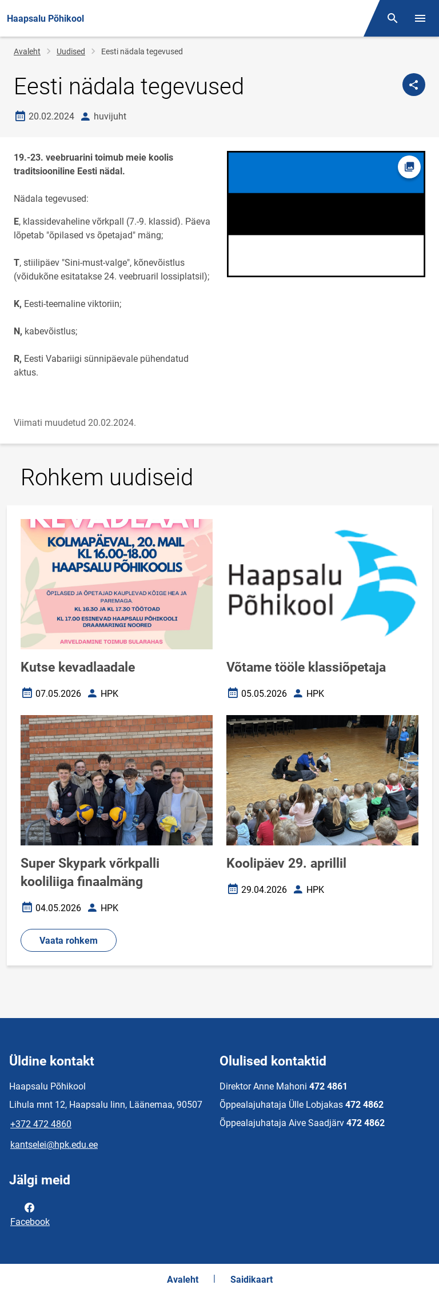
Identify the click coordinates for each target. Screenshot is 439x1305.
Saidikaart (251, 1279)
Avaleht (27, 51)
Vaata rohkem (68, 940)
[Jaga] (413, 84)
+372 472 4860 (40, 1124)
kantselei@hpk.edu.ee (54, 1144)
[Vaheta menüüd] (420, 18)
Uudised (71, 51)
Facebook (30, 1213)
